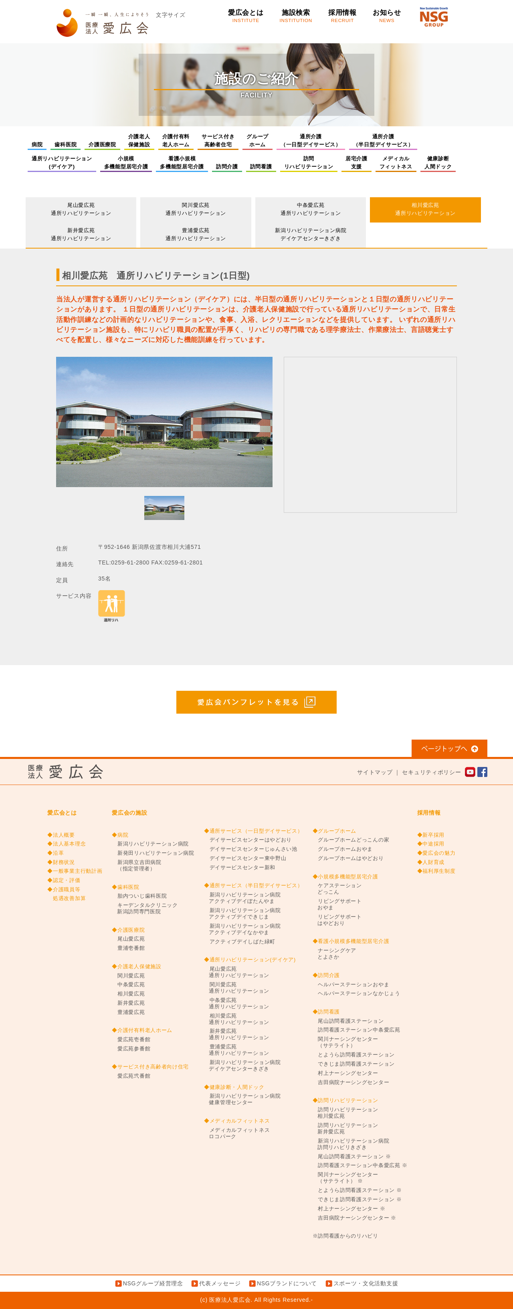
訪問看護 (261, 167)
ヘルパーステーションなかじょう (356, 993)
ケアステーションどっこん (337, 889)
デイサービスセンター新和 (239, 867)
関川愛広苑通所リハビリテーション (196, 209)
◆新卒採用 (431, 835)
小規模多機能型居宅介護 (126, 163)
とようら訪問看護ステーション (354, 1055)
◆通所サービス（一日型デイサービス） (253, 831)
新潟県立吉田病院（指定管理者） (136, 866)
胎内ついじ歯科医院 (139, 896)
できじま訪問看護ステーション (354, 1064)
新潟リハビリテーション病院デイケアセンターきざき (310, 234)
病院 (37, 145)
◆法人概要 (61, 835)
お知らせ (387, 16)
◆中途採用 (431, 844)
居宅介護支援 (356, 163)
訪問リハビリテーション (308, 163)
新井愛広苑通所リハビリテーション (81, 234)
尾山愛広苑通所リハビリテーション (81, 209)
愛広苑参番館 (131, 1049)
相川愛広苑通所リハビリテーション (425, 209)
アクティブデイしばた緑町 (239, 942)
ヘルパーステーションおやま (351, 984)
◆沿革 (55, 853)
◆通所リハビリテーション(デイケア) (250, 960)
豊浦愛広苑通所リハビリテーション (196, 234)
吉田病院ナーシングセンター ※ (355, 1218)
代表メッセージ (219, 1283)
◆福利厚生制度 (436, 871)
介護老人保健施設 (139, 141)
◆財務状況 (61, 862)
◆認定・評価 (63, 880)
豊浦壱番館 (128, 948)
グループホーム (257, 141)
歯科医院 (66, 145)
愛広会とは (246, 16)
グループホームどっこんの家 (351, 840)
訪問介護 (227, 167)
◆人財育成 (431, 862)
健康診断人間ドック (438, 163)
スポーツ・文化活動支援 (365, 1283)
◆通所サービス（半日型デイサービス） (253, 885)
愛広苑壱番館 (131, 1039)
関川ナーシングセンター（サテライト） (345, 1042)
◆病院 (120, 835)
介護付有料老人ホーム (176, 141)
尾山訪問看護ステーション (348, 1021)
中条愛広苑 (128, 984)
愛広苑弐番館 (131, 1076)
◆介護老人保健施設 (136, 966)
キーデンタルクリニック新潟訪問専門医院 (145, 908)
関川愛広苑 (128, 976)
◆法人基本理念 (66, 844)
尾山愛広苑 (128, 939)
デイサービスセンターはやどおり (248, 840)
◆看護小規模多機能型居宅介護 (351, 941)
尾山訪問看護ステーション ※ (352, 1156)
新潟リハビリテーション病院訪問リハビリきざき (351, 1144)
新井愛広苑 (128, 1003)
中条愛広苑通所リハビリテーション (311, 209)
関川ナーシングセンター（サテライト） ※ (345, 1178)
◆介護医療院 (128, 930)
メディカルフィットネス (396, 163)
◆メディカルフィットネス (237, 1121)
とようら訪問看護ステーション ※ (357, 1190)
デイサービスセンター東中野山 (245, 858)
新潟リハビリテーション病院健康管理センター (242, 1099)
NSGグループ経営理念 (153, 1283)
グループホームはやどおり (348, 858)
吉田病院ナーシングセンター (351, 1082)
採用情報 (342, 16)
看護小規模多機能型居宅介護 (182, 163)
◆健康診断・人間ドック (234, 1087)
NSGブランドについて (287, 1283)
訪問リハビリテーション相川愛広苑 (345, 1113)
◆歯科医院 (125, 887)
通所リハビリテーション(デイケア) (62, 163)
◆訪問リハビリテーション (345, 1100)
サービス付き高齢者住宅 (218, 141)
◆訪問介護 (326, 975)
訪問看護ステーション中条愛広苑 (356, 1030)
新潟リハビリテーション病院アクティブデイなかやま (242, 929)
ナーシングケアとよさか (335, 954)
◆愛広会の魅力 (436, 853)
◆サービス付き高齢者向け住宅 (150, 1067)
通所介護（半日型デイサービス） (383, 141)
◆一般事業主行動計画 (74, 871)
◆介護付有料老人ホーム (142, 1030)
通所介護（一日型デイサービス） (311, 141)
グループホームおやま (343, 849)
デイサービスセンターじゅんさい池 (250, 849)
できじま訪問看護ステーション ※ (357, 1199)
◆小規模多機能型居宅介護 (345, 877)
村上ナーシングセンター (345, 1073)
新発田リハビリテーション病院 (153, 853)
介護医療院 (102, 145)
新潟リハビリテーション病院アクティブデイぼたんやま (242, 898)
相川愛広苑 (128, 994)
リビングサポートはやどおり (337, 920)
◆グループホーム (335, 831)
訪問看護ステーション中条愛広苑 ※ (360, 1165)
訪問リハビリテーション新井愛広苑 (345, 1129)
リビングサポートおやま (337, 904)
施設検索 (296, 16)
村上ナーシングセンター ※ (349, 1209)
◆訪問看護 (326, 1012)
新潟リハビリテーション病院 (150, 844)
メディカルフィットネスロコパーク (237, 1133)
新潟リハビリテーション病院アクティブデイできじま (242, 914)
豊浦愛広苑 (128, 1012)
